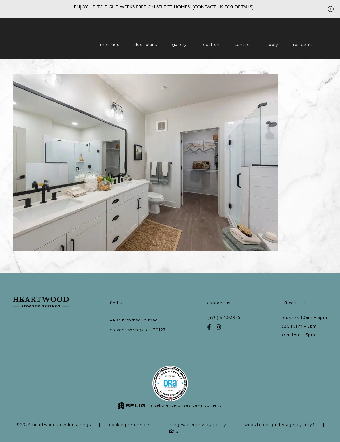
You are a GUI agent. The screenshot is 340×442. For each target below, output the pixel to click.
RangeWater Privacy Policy (198, 424)
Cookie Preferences (130, 424)
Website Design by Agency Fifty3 (279, 424)
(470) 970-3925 (223, 317)
